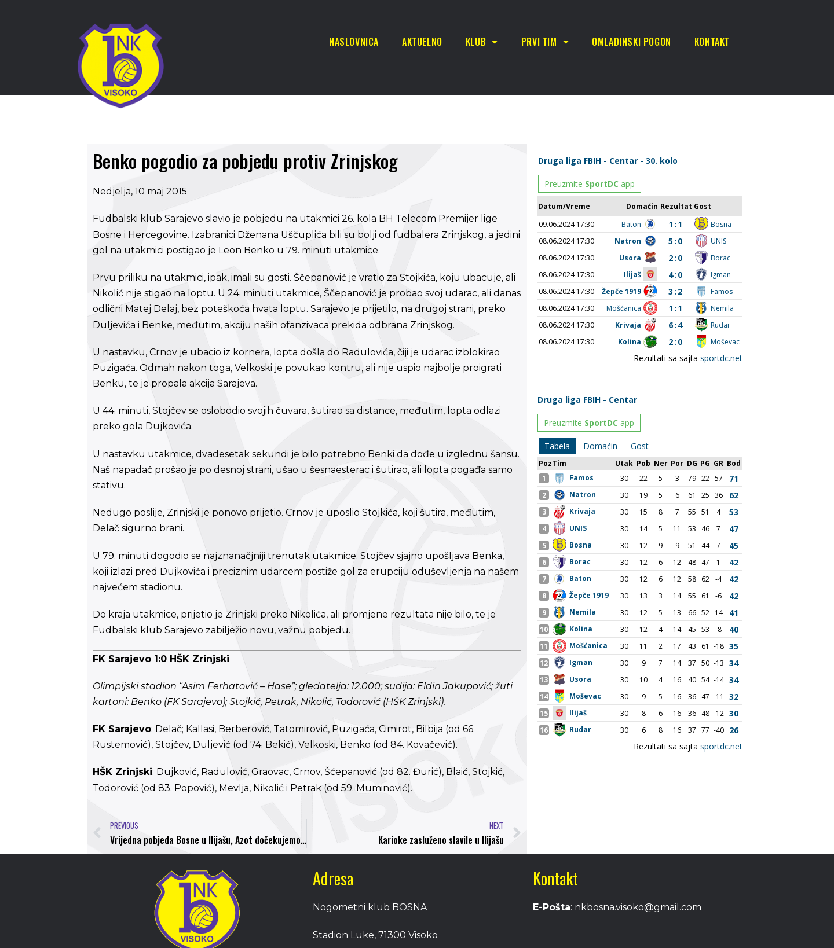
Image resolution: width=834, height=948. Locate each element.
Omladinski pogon (631, 42)
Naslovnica (354, 42)
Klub (482, 41)
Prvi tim (545, 41)
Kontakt (712, 42)
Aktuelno (422, 42)
